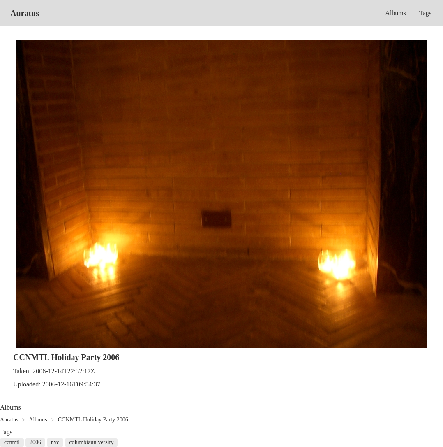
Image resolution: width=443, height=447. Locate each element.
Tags (425, 12)
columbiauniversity (91, 442)
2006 (35, 442)
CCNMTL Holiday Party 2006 (93, 420)
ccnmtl (12, 442)
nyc (55, 442)
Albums (395, 12)
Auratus (24, 13)
